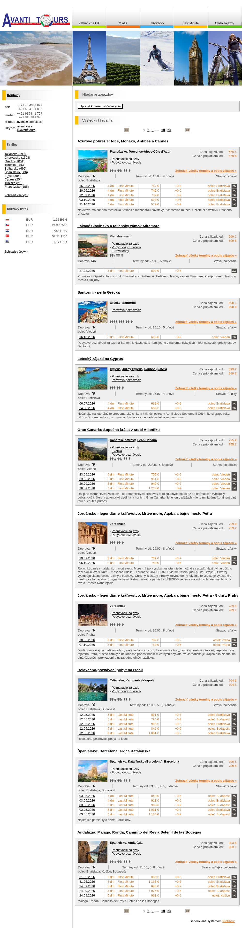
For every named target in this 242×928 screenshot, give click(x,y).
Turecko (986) (14, 165)
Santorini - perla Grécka (98, 292)
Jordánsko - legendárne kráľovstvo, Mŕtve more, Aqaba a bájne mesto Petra (144, 513)
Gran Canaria (147, 440)
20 (169, 130)
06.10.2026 (87, 563)
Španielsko (118, 761)
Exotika (117, 451)
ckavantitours (26, 130)
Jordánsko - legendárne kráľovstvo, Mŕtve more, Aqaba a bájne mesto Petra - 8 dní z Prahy (157, 595)
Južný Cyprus (132, 369)
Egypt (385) (13, 176)
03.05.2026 (87, 796)
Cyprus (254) (14, 179)
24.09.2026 (87, 886)
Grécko (115, 302)
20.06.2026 (87, 190)
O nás (123, 23)
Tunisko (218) (14, 183)
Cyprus (115, 369)
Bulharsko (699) (15, 168)
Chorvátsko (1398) (17, 157)
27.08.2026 (87, 271)
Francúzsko (118, 151)
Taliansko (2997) (16, 154)
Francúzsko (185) (17, 186)
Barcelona (171, 761)
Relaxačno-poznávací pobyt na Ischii (110, 670)
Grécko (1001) (14, 161)
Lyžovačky (157, 23)
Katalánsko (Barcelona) (145, 761)
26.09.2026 (87, 483)
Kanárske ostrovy (123, 440)
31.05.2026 (87, 877)
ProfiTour (228, 921)
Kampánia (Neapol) (140, 680)
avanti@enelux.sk (29, 122)
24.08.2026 (87, 408)
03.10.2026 (87, 200)
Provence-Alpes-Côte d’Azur (150, 151)
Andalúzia (135, 842)
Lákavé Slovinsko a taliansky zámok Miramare (118, 226)
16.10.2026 (87, 337)
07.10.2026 (87, 645)
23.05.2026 (87, 474)
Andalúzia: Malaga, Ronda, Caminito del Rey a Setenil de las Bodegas (139, 832)
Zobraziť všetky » (16, 195)
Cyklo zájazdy (224, 23)
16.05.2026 (87, 186)
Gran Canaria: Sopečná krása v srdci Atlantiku (118, 430)
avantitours (24, 126)
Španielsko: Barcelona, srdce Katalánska (114, 751)
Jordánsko (118, 524)
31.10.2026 (87, 204)
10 (163, 130)
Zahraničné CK (89, 23)
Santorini (129, 302)
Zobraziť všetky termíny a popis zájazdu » (206, 170)
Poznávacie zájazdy (125, 159)
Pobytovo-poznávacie (126, 162)
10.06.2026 (87, 640)
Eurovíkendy (120, 251)
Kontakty (13, 95)
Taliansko (117, 680)
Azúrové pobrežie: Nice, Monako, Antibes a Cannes (122, 141)
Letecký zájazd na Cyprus (100, 359)
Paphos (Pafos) (155, 369)
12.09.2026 (87, 195)
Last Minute (191, 23)
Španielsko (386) (16, 172)
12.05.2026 (87, 715)
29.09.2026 (87, 558)
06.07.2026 (87, 403)
